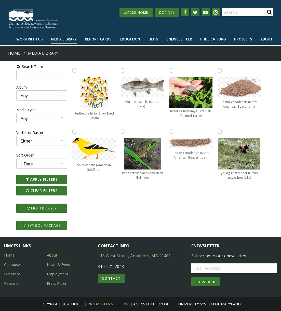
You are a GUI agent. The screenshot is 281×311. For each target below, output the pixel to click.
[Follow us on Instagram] (216, 12)
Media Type (13, 109)
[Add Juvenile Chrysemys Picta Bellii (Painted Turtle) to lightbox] (174, 70)
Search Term (16, 66)
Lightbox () (31, 208)
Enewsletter (179, 38)
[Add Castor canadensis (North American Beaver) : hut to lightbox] (227, 70)
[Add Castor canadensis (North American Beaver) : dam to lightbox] (174, 132)
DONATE (167, 12)
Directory (12, 274)
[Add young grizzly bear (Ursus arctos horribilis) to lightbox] (227, 132)
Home (14, 53)
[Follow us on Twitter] (195, 12)
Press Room (57, 283)
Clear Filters (31, 190)
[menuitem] (29, 39)
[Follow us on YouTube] (206, 12)
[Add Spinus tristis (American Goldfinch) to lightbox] (67, 132)
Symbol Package (31, 225)
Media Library (64, 38)
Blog (153, 38)
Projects (243, 38)
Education (130, 38)
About (266, 38)
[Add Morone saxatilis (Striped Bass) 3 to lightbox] (120, 70)
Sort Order (12, 155)
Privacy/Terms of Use (108, 304)
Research (11, 283)
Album (8, 87)
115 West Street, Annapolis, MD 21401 (134, 256)
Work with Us (29, 38)
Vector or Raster (16, 132)
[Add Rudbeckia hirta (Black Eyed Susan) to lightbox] (67, 70)
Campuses (13, 264)
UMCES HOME (136, 12)
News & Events (59, 264)
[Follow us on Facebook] (185, 12)
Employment (57, 274)
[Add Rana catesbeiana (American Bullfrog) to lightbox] (120, 132)
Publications (213, 38)
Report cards (98, 38)
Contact (111, 278)
